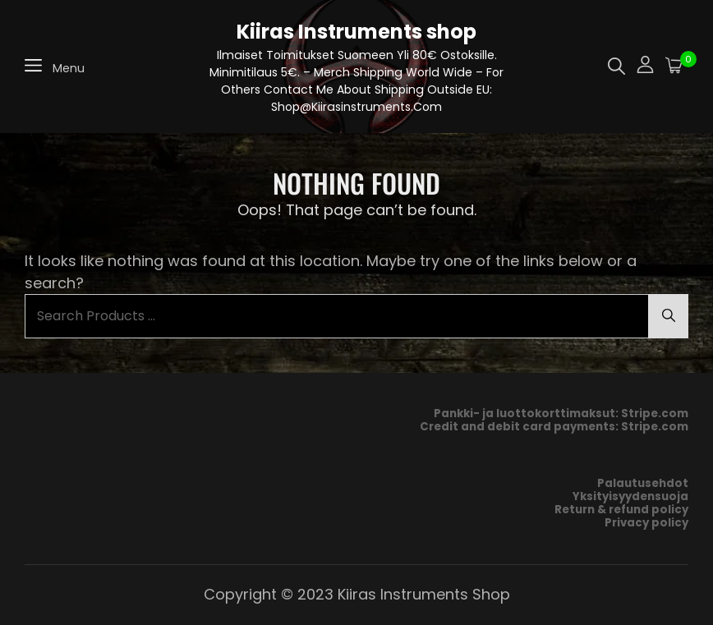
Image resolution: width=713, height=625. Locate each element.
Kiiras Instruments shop (356, 31)
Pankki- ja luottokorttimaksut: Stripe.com (561, 413)
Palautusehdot (642, 483)
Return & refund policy (621, 509)
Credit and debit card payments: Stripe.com (554, 426)
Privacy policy (646, 523)
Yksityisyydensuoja (630, 496)
